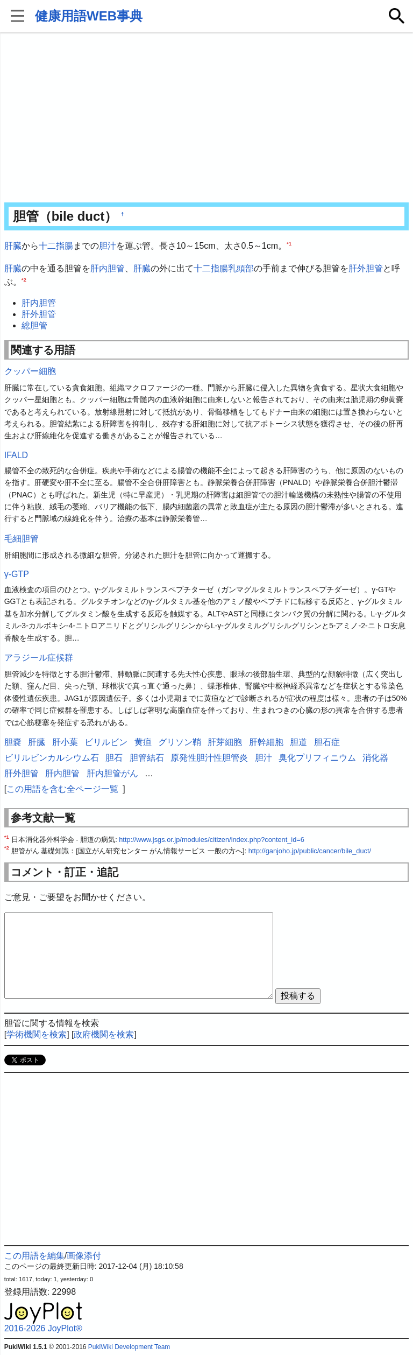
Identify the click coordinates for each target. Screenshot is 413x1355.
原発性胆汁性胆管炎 (209, 757)
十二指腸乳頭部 (224, 268)
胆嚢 (13, 742)
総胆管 (34, 325)
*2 (24, 280)
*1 (289, 244)
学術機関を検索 (36, 1034)
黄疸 (143, 742)
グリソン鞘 (179, 742)
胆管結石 (147, 757)
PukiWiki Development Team (129, 1347)
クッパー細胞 (30, 371)
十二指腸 (56, 245)
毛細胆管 (21, 538)
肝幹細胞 (266, 742)
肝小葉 (65, 742)
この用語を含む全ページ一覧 (62, 789)
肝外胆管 (365, 268)
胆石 (114, 757)
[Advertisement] (206, 118)
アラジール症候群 (38, 657)
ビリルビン (105, 742)
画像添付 (84, 1255)
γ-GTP (16, 574)
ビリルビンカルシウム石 (51, 757)
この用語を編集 (34, 1255)
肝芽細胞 (225, 742)
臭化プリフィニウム (317, 757)
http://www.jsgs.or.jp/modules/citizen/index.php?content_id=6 (211, 840)
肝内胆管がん (112, 773)
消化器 (375, 757)
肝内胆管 (107, 268)
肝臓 (13, 245)
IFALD (16, 455)
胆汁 (107, 245)
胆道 (298, 742)
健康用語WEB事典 (89, 16)
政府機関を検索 (104, 1034)
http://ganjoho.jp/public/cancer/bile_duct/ (309, 851)
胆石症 (327, 742)
